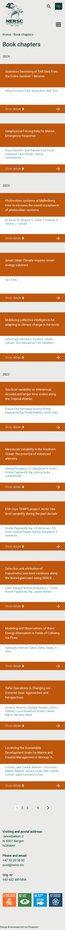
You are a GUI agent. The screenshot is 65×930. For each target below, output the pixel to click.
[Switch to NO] (58, 6)
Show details (14, 109)
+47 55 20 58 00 (13, 860)
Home (7, 34)
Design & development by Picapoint (19, 927)
